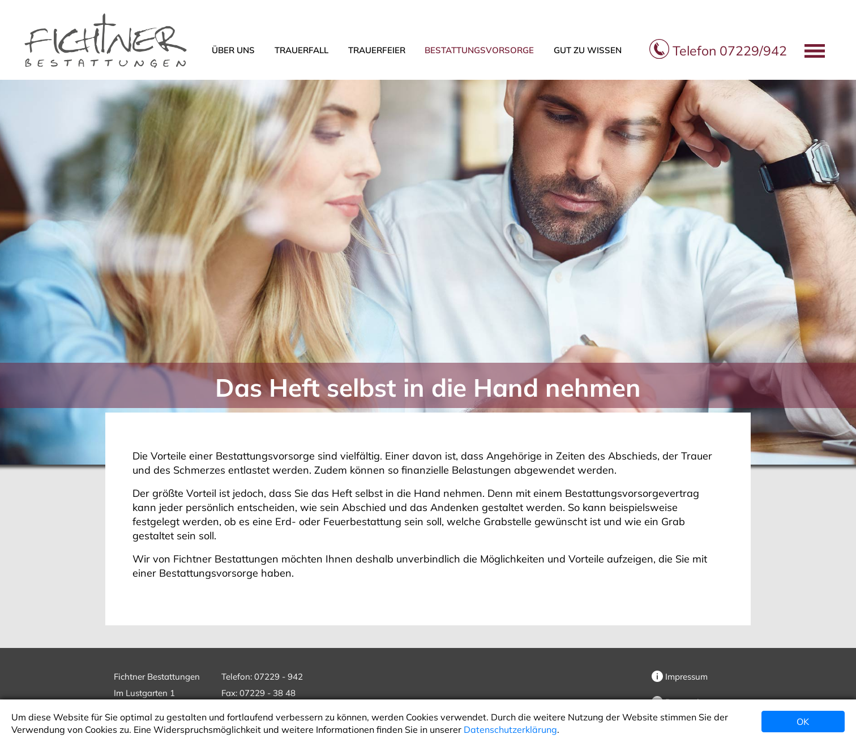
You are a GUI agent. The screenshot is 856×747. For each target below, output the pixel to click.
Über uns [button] (233, 50)
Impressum (680, 676)
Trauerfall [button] (301, 50)
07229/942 (718, 50)
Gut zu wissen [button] (588, 50)
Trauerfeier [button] (376, 50)
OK (803, 721)
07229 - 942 (278, 676)
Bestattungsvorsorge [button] (479, 50)
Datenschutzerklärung (510, 729)
